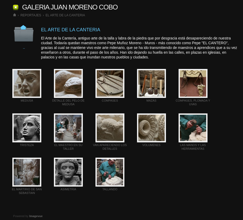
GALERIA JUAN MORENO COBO (70, 7)
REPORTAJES (31, 15)
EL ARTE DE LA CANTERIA (65, 15)
